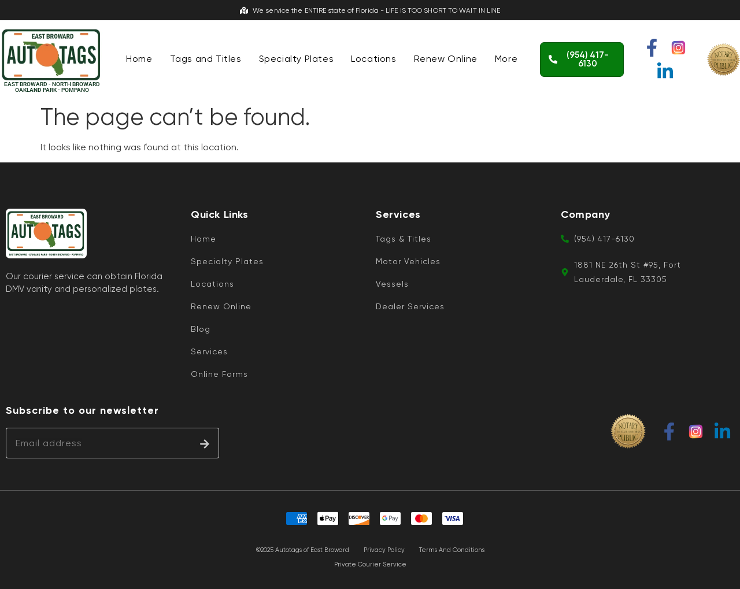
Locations (373, 58)
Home (139, 58)
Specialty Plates (296, 58)
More (506, 58)
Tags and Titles (206, 58)
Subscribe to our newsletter (82, 411)
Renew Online (446, 58)
